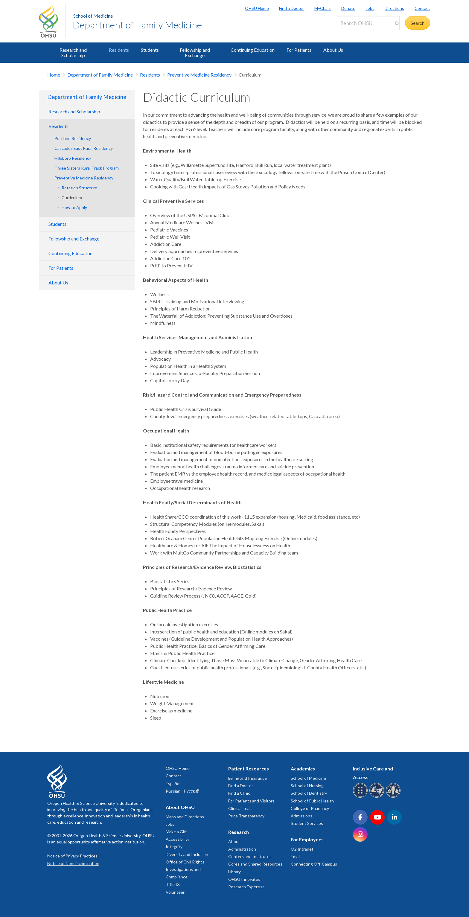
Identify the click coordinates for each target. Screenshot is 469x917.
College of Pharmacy (310, 808)
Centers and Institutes (250, 856)
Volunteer (175, 892)
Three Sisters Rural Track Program (86, 167)
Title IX (173, 884)
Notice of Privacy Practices (72, 855)
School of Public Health (312, 800)
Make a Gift (176, 831)
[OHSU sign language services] (377, 796)
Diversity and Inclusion (187, 854)
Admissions (301, 815)
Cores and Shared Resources (255, 863)
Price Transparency (246, 815)
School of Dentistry (309, 793)
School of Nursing (307, 785)
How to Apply (74, 207)
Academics (303, 768)
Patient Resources (248, 768)
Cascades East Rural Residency (83, 148)
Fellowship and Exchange (195, 52)
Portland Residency (72, 138)
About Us (333, 50)
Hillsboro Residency (72, 158)
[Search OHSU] (368, 23)
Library (234, 871)
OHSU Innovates (244, 879)
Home (53, 74)
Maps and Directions (185, 816)
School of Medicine (93, 16)
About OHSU (180, 807)
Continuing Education (253, 50)
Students (150, 50)
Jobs (370, 8)
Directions (394, 8)
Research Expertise (246, 886)
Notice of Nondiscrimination (73, 863)
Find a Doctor (291, 8)
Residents (119, 50)
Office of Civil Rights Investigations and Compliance (185, 869)
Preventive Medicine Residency (199, 74)
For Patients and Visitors (251, 800)
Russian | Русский (182, 790)
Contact (422, 8)
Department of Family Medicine (137, 25)
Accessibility (177, 839)
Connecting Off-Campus (314, 863)
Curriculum (72, 197)
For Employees (307, 839)
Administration (242, 849)
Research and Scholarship (73, 52)
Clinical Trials (240, 808)
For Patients (299, 50)
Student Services (307, 823)
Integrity (174, 846)
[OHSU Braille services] (361, 796)
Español (173, 783)
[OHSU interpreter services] (394, 796)
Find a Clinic (239, 793)
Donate (348, 8)
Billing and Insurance (247, 778)
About (234, 841)
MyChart (322, 8)
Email (295, 856)
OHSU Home (257, 8)
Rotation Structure (79, 187)
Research (238, 832)
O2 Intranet (302, 849)
